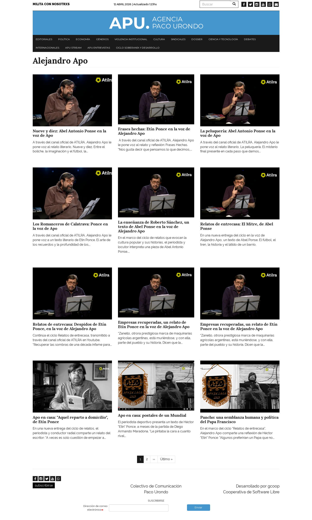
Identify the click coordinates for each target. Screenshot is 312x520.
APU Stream (73, 47)
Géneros (102, 39)
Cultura (159, 39)
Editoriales (44, 39)
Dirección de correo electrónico (95, 508)
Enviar (198, 507)
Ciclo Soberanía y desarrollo (138, 47)
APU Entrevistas (98, 47)
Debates (250, 39)
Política (64, 39)
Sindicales (178, 39)
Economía (83, 39)
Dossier (196, 39)
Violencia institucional (131, 39)
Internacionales (47, 47)
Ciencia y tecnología (223, 39)
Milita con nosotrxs (51, 4)
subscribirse (44, 485)
